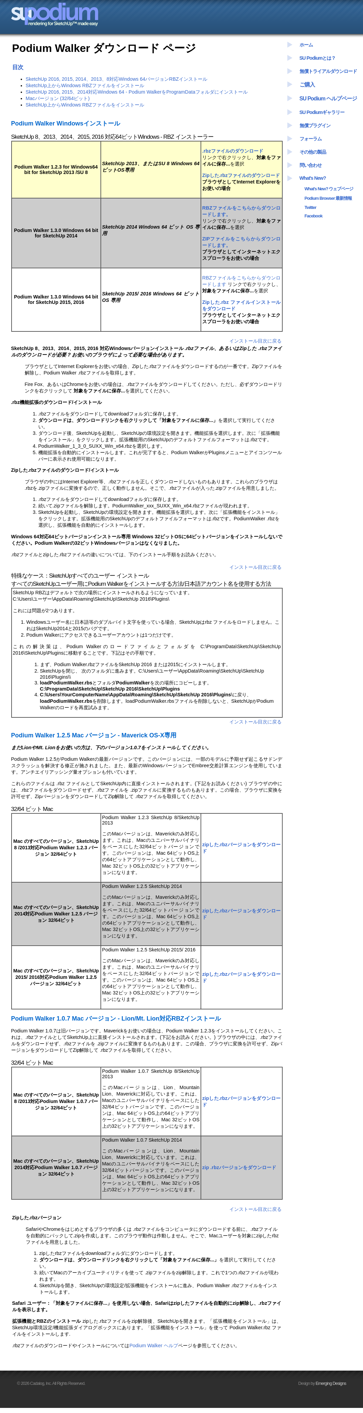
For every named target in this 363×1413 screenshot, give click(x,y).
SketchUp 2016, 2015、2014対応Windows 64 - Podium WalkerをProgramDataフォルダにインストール (137, 92)
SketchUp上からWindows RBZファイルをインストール (85, 85)
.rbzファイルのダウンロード (232, 151)
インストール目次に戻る (255, 341)
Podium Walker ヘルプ (154, 1345)
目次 (17, 67)
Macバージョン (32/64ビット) (58, 98)
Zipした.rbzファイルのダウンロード (241, 175)
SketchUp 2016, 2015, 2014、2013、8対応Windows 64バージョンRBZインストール (117, 79)
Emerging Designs (331, 1383)
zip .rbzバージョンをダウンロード (239, 1167)
